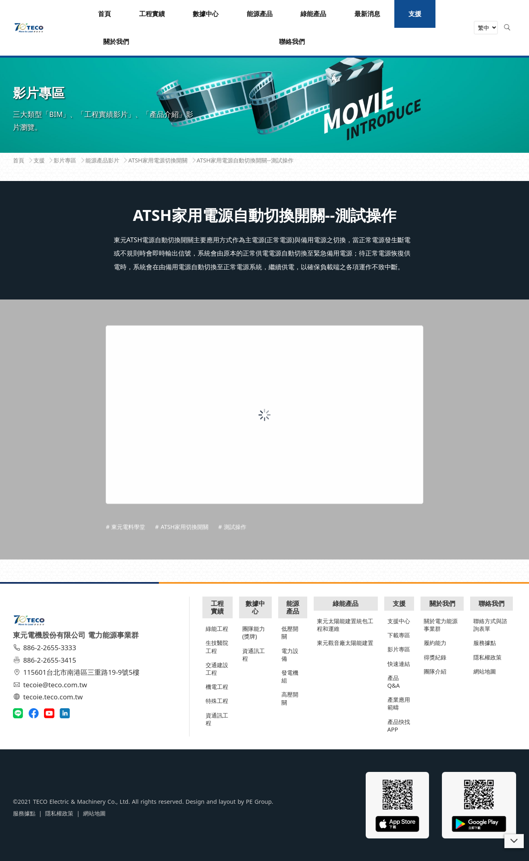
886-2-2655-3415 (45, 660)
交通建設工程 (217, 668)
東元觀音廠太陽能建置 (345, 643)
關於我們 (442, 603)
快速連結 (398, 664)
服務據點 (484, 643)
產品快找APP (398, 725)
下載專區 (398, 635)
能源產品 (292, 607)
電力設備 (289, 654)
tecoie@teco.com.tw (51, 684)
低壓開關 (289, 632)
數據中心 (255, 607)
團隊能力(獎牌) (253, 632)
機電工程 (217, 686)
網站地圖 (484, 671)
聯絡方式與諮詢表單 (490, 624)
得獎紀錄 (435, 657)
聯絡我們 (491, 603)
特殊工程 (217, 701)
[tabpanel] (264, 90)
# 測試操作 (232, 551)
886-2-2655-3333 (45, 647)
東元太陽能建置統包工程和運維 (345, 624)
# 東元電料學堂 (125, 551)
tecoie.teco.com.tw (49, 696)
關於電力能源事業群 (441, 624)
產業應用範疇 (398, 703)
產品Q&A (393, 681)
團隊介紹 (435, 671)
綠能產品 (345, 603)
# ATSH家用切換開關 (181, 551)
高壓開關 (289, 698)
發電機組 (289, 676)
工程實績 (217, 607)
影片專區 (398, 649)
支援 (399, 603)
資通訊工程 (217, 719)
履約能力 (435, 643)
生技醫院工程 (217, 646)
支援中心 (398, 621)
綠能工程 (217, 628)
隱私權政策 (487, 657)
